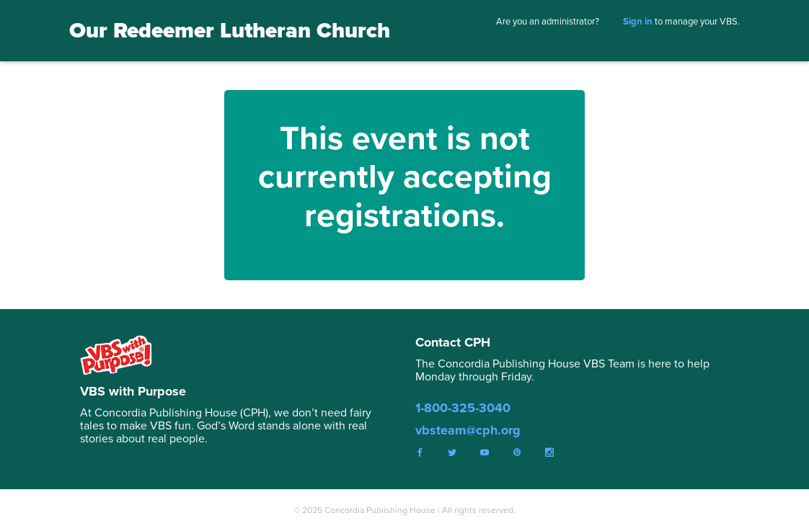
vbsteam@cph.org (468, 430)
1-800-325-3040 (462, 407)
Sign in (638, 21)
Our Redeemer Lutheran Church (229, 30)
